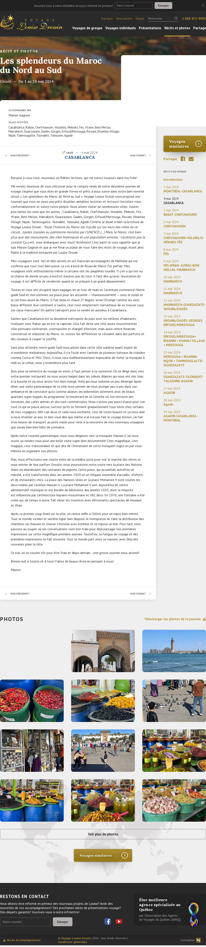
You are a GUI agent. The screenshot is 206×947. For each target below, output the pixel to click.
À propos (107, 18)
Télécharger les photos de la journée (175, 619)
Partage (199, 28)
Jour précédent (21, 155)
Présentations (150, 28)
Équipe (140, 18)
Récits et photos (177, 28)
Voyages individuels (120, 28)
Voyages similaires (179, 144)
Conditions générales (72, 944)
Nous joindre (124, 18)
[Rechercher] (163, 18)
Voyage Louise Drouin (76, 940)
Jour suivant (136, 155)
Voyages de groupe (87, 28)
